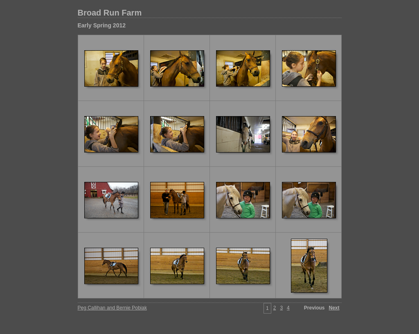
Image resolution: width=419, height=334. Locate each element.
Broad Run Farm (110, 12)
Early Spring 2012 (102, 25)
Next (334, 308)
